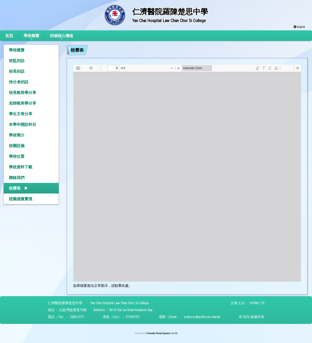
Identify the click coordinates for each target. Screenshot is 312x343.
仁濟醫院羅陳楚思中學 (65, 303)
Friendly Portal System (159, 333)
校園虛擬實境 (20, 199)
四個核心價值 (61, 37)
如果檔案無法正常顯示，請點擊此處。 (102, 286)
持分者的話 (18, 82)
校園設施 (16, 145)
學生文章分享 (20, 114)
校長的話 (16, 71)
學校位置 (16, 156)
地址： (53, 310)
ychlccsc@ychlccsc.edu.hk (202, 317)
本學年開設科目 (22, 124)
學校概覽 (31, 37)
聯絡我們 (16, 177)
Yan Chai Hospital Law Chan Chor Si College (119, 303)
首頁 (9, 35)
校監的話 (16, 60)
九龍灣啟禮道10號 (73, 310)
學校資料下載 (20, 167)
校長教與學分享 (22, 92)
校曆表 (15, 188)
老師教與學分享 (22, 103)
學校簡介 (16, 135)
